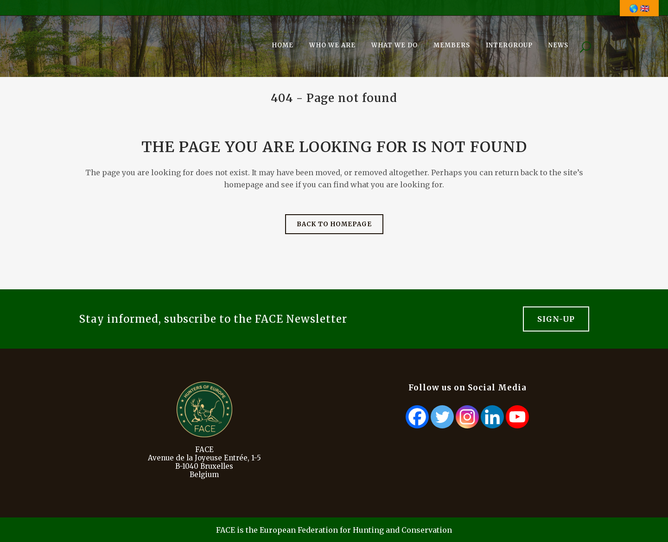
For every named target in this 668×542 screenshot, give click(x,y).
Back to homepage (334, 224)
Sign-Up (556, 319)
